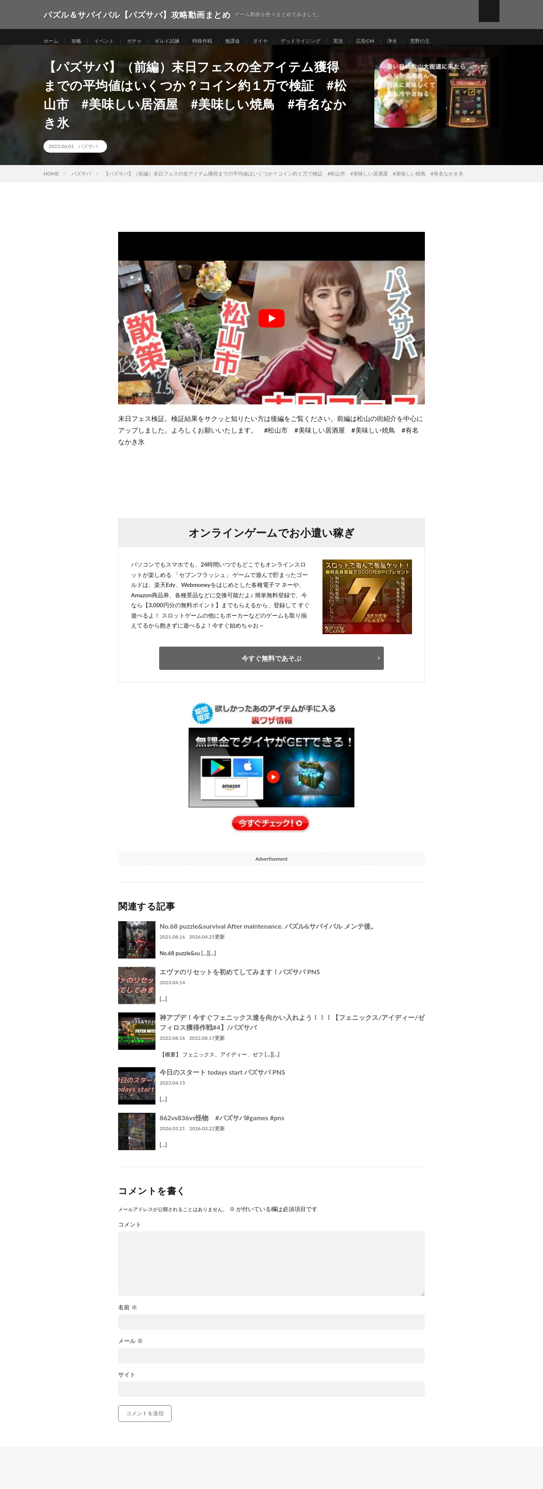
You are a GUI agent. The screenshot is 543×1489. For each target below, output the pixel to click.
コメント (129, 1233)
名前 (127, 1316)
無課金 (251, 41)
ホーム (52, 41)
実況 (368, 41)
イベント (109, 41)
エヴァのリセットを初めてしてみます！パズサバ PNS (240, 981)
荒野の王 (456, 41)
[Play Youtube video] (271, 327)
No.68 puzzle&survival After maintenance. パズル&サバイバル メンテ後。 (268, 935)
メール (130, 1350)
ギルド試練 (179, 41)
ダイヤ (281, 41)
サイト (127, 1384)
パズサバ (88, 155)
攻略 (79, 41)
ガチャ (143, 41)
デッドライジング (326, 41)
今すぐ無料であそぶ (271, 667)
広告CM (397, 41)
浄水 (426, 41)
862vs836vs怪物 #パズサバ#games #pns (222, 1127)
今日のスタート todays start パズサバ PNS (222, 1081)
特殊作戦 (218, 41)
